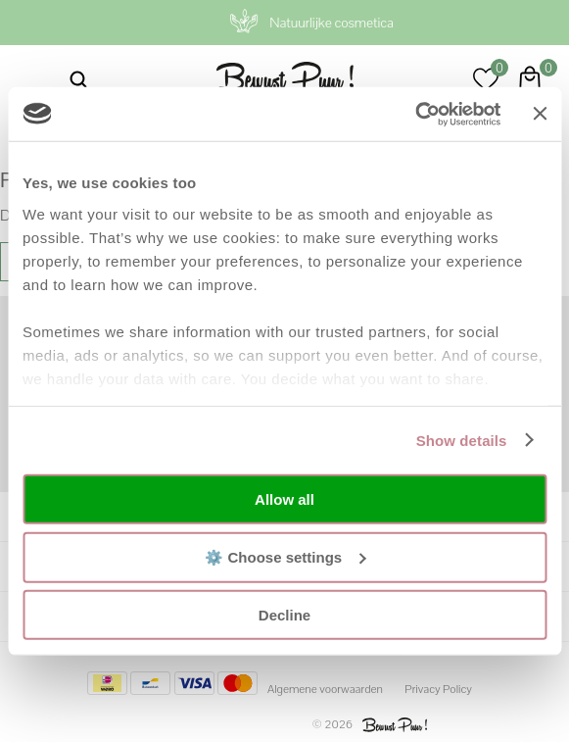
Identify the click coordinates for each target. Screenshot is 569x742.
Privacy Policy (438, 689)
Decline (284, 615)
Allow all (284, 499)
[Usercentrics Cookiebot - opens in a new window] (415, 113)
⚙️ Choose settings (285, 556)
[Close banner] (539, 114)
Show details (461, 439)
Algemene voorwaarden (325, 689)
